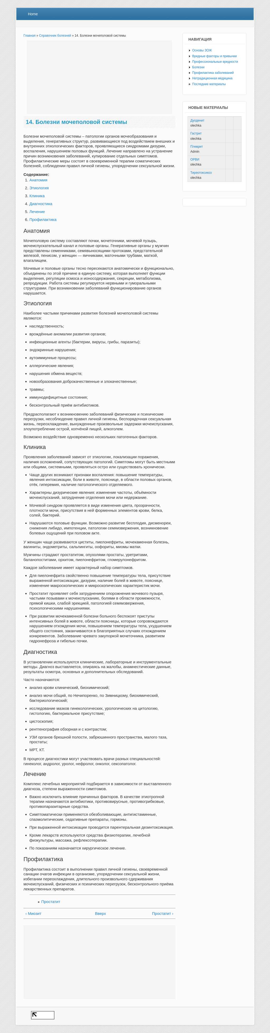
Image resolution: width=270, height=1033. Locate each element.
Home (33, 14)
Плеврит (196, 146)
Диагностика (41, 203)
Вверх (98, 913)
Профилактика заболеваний (213, 73)
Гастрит (196, 133)
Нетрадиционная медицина (212, 78)
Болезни (198, 67)
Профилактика (43, 219)
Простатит (50, 901)
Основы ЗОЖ (202, 50)
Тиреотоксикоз (201, 173)
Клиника (37, 196)
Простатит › (162, 913)
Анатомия (38, 180)
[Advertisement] (99, 77)
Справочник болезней (55, 35)
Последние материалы (209, 84)
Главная (29, 35)
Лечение (37, 211)
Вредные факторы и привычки (214, 56)
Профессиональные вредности (215, 62)
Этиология (39, 188)
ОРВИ (194, 159)
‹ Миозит (33, 913)
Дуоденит (197, 120)
